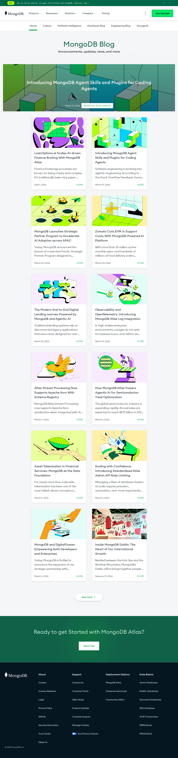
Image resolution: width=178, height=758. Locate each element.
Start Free (89, 645)
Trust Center (44, 733)
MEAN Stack (146, 733)
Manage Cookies (80, 725)
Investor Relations (47, 691)
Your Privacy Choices (85, 733)
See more (89, 597)
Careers (42, 682)
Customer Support (81, 716)
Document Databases (150, 699)
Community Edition (115, 699)
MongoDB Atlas (113, 682)
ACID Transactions (149, 716)
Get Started (162, 13)
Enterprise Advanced (116, 691)
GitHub (42, 716)
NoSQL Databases (149, 691)
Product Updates (80, 708)
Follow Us (42, 742)
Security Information (48, 725)
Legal (41, 699)
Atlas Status (78, 699)
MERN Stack (146, 725)
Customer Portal (80, 691)
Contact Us (77, 682)
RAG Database (147, 708)
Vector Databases (149, 682)
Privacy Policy (45, 708)
